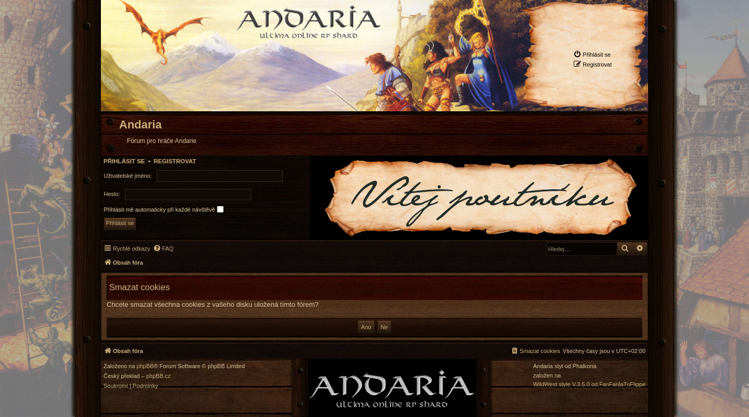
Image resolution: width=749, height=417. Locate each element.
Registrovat (174, 161)
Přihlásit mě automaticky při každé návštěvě (164, 209)
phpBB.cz (158, 376)
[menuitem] (592, 54)
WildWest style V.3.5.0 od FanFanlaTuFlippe (589, 384)
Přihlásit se (124, 161)
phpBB (145, 366)
